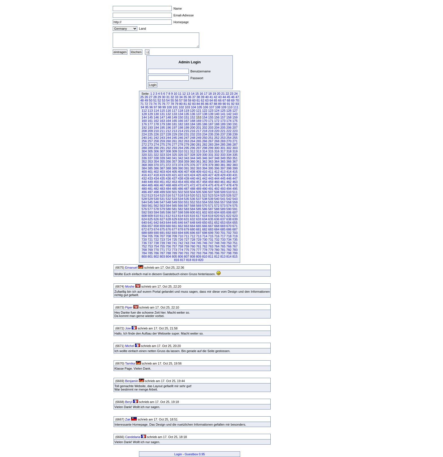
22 (227, 93)
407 (186, 171)
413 (222, 171)
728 (192, 239)
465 (150, 185)
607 (234, 212)
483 (162, 188)
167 (186, 120)
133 (174, 114)
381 (222, 165)
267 (210, 141)
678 (180, 229)
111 (235, 107)
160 (144, 120)
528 (144, 199)
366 (228, 161)
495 (234, 188)
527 (234, 195)
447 (234, 178)
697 (198, 232)
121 (198, 110)
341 (174, 158)
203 (210, 127)
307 (162, 151)
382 (228, 165)
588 (216, 209)
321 (150, 154)
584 (192, 209)
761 (198, 246)
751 (234, 243)
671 (234, 226)
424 (192, 175)
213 (174, 131)
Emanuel (131, 267)
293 (174, 148)
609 (150, 215)
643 (162, 222)
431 (234, 175)
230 (180, 134)
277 (174, 144)
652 (216, 222)
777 (198, 249)
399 (234, 168)
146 (156, 117)
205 (222, 127)
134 (180, 114)
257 (150, 141)
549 (174, 202)
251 (210, 137)
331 (210, 154)
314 (204, 151)
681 (198, 229)
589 (222, 209)
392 (192, 168)
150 (180, 117)
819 (194, 260)
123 (210, 110)
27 (150, 97)
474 (204, 185)
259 (162, 141)
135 (186, 114)
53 (163, 100)
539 (210, 199)
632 (192, 219)
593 (150, 212)
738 (156, 243)
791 (186, 253)
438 (180, 178)
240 (144, 137)
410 (204, 171)
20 (218, 93)
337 (150, 158)
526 (228, 195)
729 (198, 239)
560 (144, 205)
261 (174, 141)
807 (186, 256)
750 (228, 243)
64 (211, 100)
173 (222, 120)
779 (210, 249)
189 (222, 124)
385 (150, 168)
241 (150, 137)
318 (228, 151)
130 (156, 114)
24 (236, 93)
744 (192, 243)
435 (162, 178)
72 (146, 103)
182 (180, 124)
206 (228, 127)
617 (198, 215)
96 (151, 107)
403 (162, 171)
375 (186, 165)
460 (216, 182)
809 (198, 256)
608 (144, 215)
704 (144, 236)
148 (168, 117)
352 (144, 161)
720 (144, 239)
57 (181, 100)
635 (210, 219)
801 (150, 256)
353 (150, 161)
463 (234, 182)
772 (168, 249)
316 (216, 151)
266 (204, 141)
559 (234, 202)
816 (176, 260)
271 (234, 141)
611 (162, 215)
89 (220, 103)
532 (168, 199)
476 (216, 185)
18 (210, 93)
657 (150, 226)
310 (180, 151)
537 (198, 199)
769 (150, 249)
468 (168, 185)
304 (144, 151)
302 (228, 148)
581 (174, 209)
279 (186, 144)
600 (192, 212)
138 (204, 114)
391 (186, 168)
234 (204, 134)
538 (204, 199)
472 (192, 185)
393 (198, 168)
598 (180, 212)
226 (156, 134)
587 (210, 209)
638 (228, 219)
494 (228, 188)
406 (180, 171)
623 (234, 215)
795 (210, 253)
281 (198, 144)
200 (192, 127)
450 (156, 182)
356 (168, 161)
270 (228, 141)
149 (174, 117)
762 (204, 246)
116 (168, 110)
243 (162, 137)
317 (222, 151)
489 (198, 188)
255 (234, 137)
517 (174, 195)
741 (174, 243)
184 (192, 124)
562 (156, 205)
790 (180, 253)
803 (162, 256)
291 (162, 148)
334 (228, 154)
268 (216, 141)
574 (228, 205)
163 (162, 120)
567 (186, 205)
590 (228, 209)
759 (186, 246)
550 (180, 202)
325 (174, 154)
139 (210, 114)
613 (174, 215)
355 (162, 161)
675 (162, 229)
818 (188, 260)
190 (228, 124)
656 (144, 226)
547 (162, 202)
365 (222, 161)
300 (216, 148)
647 (186, 222)
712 (192, 236)
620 (216, 215)
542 (228, 199)
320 (144, 154)
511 (234, 192)
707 (162, 236)
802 (156, 256)
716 (216, 236)
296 (192, 148)
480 (144, 188)
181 (174, 124)
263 (186, 141)
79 (176, 103)
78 (172, 103)
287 (234, 144)
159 (234, 117)
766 (228, 246)
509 (222, 192)
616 (192, 215)
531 (162, 199)
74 (155, 103)
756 (168, 246)
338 (156, 158)
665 (198, 226)
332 (216, 154)
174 (228, 120)
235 (210, 134)
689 (150, 232)
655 (234, 222)
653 (222, 222)
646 (180, 222)
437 (174, 178)
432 (144, 178)
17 (205, 93)
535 (186, 199)
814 (228, 256)
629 (174, 219)
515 (162, 195)
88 (215, 103)
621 (222, 215)
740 (168, 243)
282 (204, 144)
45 (228, 97)
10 (175, 93)
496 (144, 192)
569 (198, 205)
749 (222, 243)
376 (192, 165)
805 (174, 256)
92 (232, 103)
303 (234, 148)
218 (204, 131)
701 (222, 232)
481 (150, 188)
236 (216, 134)
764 (216, 246)
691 (162, 232)
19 (214, 93)
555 (210, 202)
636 (216, 219)
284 (216, 144)
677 (174, 229)
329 (198, 154)
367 (234, 161)
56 (176, 100)
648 (192, 222)
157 (222, 117)
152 (192, 117)
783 (234, 249)
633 (198, 219)
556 (216, 202)
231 (186, 134)
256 (144, 141)
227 (162, 134)
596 (168, 212)
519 (186, 195)
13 (188, 93)
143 (234, 114)
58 (185, 100)
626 (156, 219)
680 (192, 229)
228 (168, 134)
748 (216, 243)
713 (198, 236)
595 (162, 212)
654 (228, 222)
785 (150, 253)
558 (228, 202)
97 (155, 107)
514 (156, 195)
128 (144, 114)
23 (231, 93)
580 (168, 209)
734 (228, 239)
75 (159, 103)
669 (222, 226)
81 (185, 103)
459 (210, 182)
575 (234, 205)
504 (192, 192)
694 (180, 232)
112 (144, 110)
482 (156, 188)
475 (210, 185)
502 (180, 192)
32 (172, 97)
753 (150, 246)
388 (168, 168)
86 (207, 103)
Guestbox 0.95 (195, 454)
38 (198, 97)
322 (156, 154)
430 (228, 175)
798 (228, 253)
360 (192, 161)
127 (234, 110)
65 (215, 100)
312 (192, 151)
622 (228, 215)
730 (204, 239)
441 (198, 178)
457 (198, 182)
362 (204, 161)
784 (144, 253)
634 (204, 219)
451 (162, 182)
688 (144, 232)
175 (234, 120)
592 (144, 212)
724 (168, 239)
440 (192, 178)
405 (174, 171)
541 (222, 199)
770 (156, 249)
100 (169, 107)
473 (198, 185)
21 (223, 93)
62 (202, 100)
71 (142, 103)
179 (162, 124)
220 (216, 131)
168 (192, 120)
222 (228, 131)
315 (210, 151)
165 (174, 120)
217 (198, 131)
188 (216, 124)
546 (156, 202)
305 (150, 151)
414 (228, 171)
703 (234, 232)
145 (150, 117)
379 (210, 165)
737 (150, 243)
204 (216, 127)
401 (150, 171)
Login (178, 454)
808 (192, 256)
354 (156, 161)
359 (186, 161)
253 (222, 137)
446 (228, 178)
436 (168, 178)
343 (186, 158)
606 (228, 212)
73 (150, 103)
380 (216, 165)
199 (186, 127)
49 (146, 100)
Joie (128, 328)
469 (174, 185)
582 (180, 209)
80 (181, 103)
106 (205, 107)
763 (210, 246)
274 (156, 144)
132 (168, 114)
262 (180, 141)
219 (210, 131)
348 (216, 158)
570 (204, 205)
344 (192, 158)
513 (150, 195)
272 (144, 144)
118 (180, 110)
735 (234, 239)
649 (198, 222)
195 (162, 127)
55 (172, 100)
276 (168, 144)
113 (150, 110)
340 (168, 158)
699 (210, 232)
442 (204, 178)
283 (210, 144)
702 (228, 232)
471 (186, 185)
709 (174, 236)
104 (193, 107)
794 (204, 253)
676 (168, 229)
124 (216, 110)
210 (156, 131)
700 (216, 232)
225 (150, 134)
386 (156, 168)
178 (156, 124)
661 (174, 226)
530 (156, 199)
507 (210, 192)
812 (216, 256)
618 (204, 215)
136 (192, 114)
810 (204, 256)
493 (222, 188)
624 (144, 219)
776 (192, 249)
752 (144, 246)
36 (189, 97)
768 (144, 249)
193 (150, 127)
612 (168, 215)
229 (174, 134)
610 (156, 215)
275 (162, 144)
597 (174, 212)
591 (234, 209)
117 (174, 110)
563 (162, 205)
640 (144, 222)
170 (204, 120)
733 (222, 239)
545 (150, 202)
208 (144, 131)
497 (150, 192)
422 (180, 175)
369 (150, 165)
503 (186, 192)
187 (210, 124)
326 (180, 154)
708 (168, 236)
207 (234, 127)
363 (210, 161)
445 (222, 178)
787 (162, 253)
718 (228, 236)
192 (144, 127)
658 (156, 226)
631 (186, 219)
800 (144, 256)
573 (222, 205)
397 (222, 168)
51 (155, 100)
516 (168, 195)
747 (210, 243)
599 (186, 212)
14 (192, 93)
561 (150, 205)
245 (174, 137)
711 (186, 236)
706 (156, 236)
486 (180, 188)
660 (168, 226)
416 (144, 175)
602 (204, 212)
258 (156, 141)
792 (192, 253)
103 (187, 107)
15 (197, 93)
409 (198, 171)
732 (216, 239)
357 (174, 161)
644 (168, 222)
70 (237, 100)
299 (210, 148)
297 (198, 148)
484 (168, 188)
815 (234, 256)
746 (204, 243)
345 (198, 158)
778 (204, 249)
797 (222, 253)
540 (216, 199)
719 (234, 236)
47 (237, 97)
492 (216, 188)
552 (192, 202)
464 (144, 185)
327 (186, 154)
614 (180, 215)
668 (216, 226)
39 (202, 97)
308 (168, 151)
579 (162, 209)
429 (222, 175)
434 (156, 178)
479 (234, 185)
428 (216, 175)
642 (156, 222)
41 (211, 97)
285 (222, 144)
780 (216, 249)
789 (174, 253)
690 (156, 232)
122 (204, 110)
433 (150, 178)
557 (222, 202)
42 (215, 97)
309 (174, 151)
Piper (129, 307)
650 (204, 222)
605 (222, 212)
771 (162, 249)
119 (186, 110)
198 (180, 127)
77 (168, 103)
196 (168, 127)
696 (192, 232)
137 (198, 114)
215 (186, 131)
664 (192, 226)
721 (150, 239)
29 (159, 97)
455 (186, 182)
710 (180, 236)
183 (186, 124)
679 (186, 229)
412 (216, 171)
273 (150, 144)
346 (204, 158)
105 (199, 107)
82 (189, 103)
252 (216, 137)
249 (198, 137)
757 (174, 246)
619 (210, 215)
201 (198, 127)
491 (210, 188)
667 (210, 226)
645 (174, 222)
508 (216, 192)
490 (204, 188)
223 (234, 131)
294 (180, 148)
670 (228, 226)
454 (180, 182)
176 (144, 124)
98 (159, 107)
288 (144, 148)
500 (168, 192)
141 (222, 114)
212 (168, 131)
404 (168, 171)
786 (156, 253)
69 (232, 100)
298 (204, 148)
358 (180, 161)
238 (228, 134)
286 (228, 144)
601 (198, 212)
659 (162, 226)
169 (198, 120)
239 (234, 134)
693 (174, 232)
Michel (129, 346)
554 (204, 202)
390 (180, 168)
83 (194, 103)
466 (156, 185)
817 (182, 260)
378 (204, 165)
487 (186, 188)
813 (222, 256)
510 (228, 192)
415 (234, 171)
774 (180, 249)
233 (198, 134)
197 (174, 127)
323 (162, 154)
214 (180, 131)
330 (204, 154)
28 (155, 97)
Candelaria (132, 437)
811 (210, 256)
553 (198, 202)
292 (168, 148)
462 (228, 182)
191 (234, 124)
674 (156, 229)
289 (150, 148)
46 (232, 97)
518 (180, 195)
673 (150, 229)
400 (144, 171)
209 (150, 131)
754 (156, 246)
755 (162, 246)
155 (210, 117)
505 (198, 192)
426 (204, 175)
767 (234, 246)
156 (216, 117)
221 (222, 131)
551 (186, 202)
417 (150, 175)
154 (204, 117)
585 (198, 209)
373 (174, 165)
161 (150, 120)
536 (192, 199)
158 (228, 117)
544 (144, 202)
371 (162, 165)
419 (162, 175)
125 (222, 110)
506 (204, 192)
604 (216, 212)
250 (204, 137)
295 (186, 148)
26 (146, 97)
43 (220, 97)
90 (224, 103)
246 (180, 137)
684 (216, 229)
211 (162, 131)
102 (181, 107)
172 (216, 120)
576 (144, 209)
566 (180, 205)
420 (168, 175)
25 (142, 97)
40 (207, 97)
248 (192, 137)
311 (186, 151)
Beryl (128, 402)
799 (234, 253)
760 (192, 246)
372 (168, 165)
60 (194, 100)
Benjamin (131, 381)
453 (174, 182)
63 (207, 100)
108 (217, 107)
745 (198, 243)
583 (186, 209)
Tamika (130, 363)
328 (192, 154)
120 (192, 110)
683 (210, 229)
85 (202, 103)
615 (186, 215)
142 (228, 114)
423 (186, 175)
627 (162, 219)
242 (156, 137)
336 (144, 158)
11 (179, 93)
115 (162, 110)
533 (174, 199)
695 (186, 232)
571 (210, 205)
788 (168, 253)
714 (204, 236)
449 (150, 182)
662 (180, 226)
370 (156, 165)
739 (162, 243)
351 (234, 158)
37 (194, 97)
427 (210, 175)
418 (156, 175)
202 (204, 127)
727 (186, 239)
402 (156, 171)
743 (186, 243)
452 (168, 182)
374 (180, 165)
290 (156, 148)
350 (228, 158)
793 (198, 253)
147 (162, 117)
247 (186, 137)
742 (180, 243)
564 (168, 205)
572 (216, 205)
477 (222, 185)
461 (222, 182)
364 (216, 161)
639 (234, 219)
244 (168, 137)
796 (216, 253)
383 (234, 165)
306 (156, 151)
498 (156, 192)
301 (222, 148)
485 (174, 188)
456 (192, 182)
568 (192, 205)
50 (150, 100)
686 (228, 229)
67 (224, 100)
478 (228, 185)
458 (204, 182)
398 (228, 168)
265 (198, 141)
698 (204, 232)
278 (180, 144)
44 (224, 97)
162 (156, 120)
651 (210, 222)
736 (144, 243)
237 (222, 134)
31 (168, 97)
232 (192, 134)
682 (204, 229)
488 (192, 188)
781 (222, 249)
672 (144, 229)
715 (210, 236)
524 (216, 195)
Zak (127, 419)
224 (144, 134)
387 (162, 168)
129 (150, 114)
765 (222, 246)
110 (229, 107)
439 (186, 178)
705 (150, 236)
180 (168, 124)
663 (186, 226)
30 (163, 97)
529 (150, 199)
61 (198, 100)
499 (162, 192)
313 (198, 151)
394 (204, 168)
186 (204, 124)
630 (180, 219)
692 (168, 232)
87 (211, 103)
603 (210, 212)
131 (162, 114)
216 (192, 131)
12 (184, 93)
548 (168, 202)
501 (174, 192)
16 (201, 93)
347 (210, 158)
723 (162, 239)
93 (237, 103)
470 (180, 185)
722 (156, 239)
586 (204, 209)
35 (185, 97)
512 (144, 195)
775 (186, 249)
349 (222, 158)
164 (168, 120)
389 (174, 168)
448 (144, 182)
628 (168, 219)
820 (200, 260)
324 (168, 154)
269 (222, 141)
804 (168, 256)
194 (156, 127)
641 (150, 222)
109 (223, 107)
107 (211, 107)
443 (210, 178)
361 (198, 161)
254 (228, 137)
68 (228, 100)
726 (180, 239)
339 (162, 158)
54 (168, 100)
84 (198, 103)
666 (204, 226)
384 (144, 168)
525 (222, 195)
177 (150, 124)
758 (180, 246)
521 (198, 195)
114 (156, 110)
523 (210, 195)
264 (192, 141)
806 (180, 256)
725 (174, 239)
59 (189, 100)
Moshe (129, 286)
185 (198, 124)
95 (146, 107)
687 (234, 229)
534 (180, 199)
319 (234, 151)
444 (216, 178)
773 (174, 249)
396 (216, 168)
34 (181, 97)
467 (162, 185)
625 (150, 219)
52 (159, 100)
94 (142, 107)
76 (163, 103)
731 (210, 239)
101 (175, 107)
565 (174, 205)
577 (150, 209)
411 (210, 171)
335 (234, 154)
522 (204, 195)
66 (220, 100)
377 (198, 165)
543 (234, 199)
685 (222, 229)
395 (210, 168)
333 (222, 154)
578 (156, 209)
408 (192, 171)
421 (174, 175)
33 (176, 97)
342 (180, 158)
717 (222, 236)
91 (228, 103)
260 (168, 141)
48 (142, 100)
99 (164, 107)
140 (216, 114)
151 (186, 117)
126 (228, 110)
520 (192, 195)
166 (180, 120)
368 (144, 165)
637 (222, 219)
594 (156, 212)
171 (210, 120)
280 (192, 144)
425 (198, 175)
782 (228, 249)
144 (144, 117)
